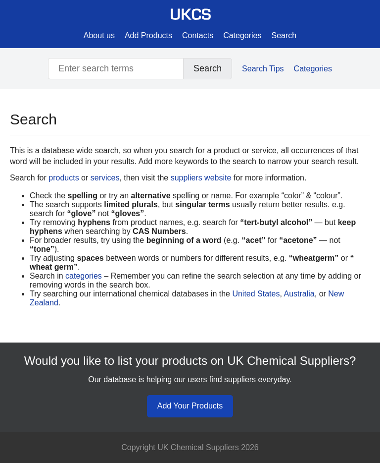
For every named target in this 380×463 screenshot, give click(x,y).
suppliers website (201, 178)
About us (99, 35)
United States (256, 293)
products (63, 178)
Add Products (148, 35)
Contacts (197, 35)
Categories (242, 35)
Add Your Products (190, 406)
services (105, 178)
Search (284, 35)
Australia (299, 293)
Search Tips (263, 68)
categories (83, 276)
